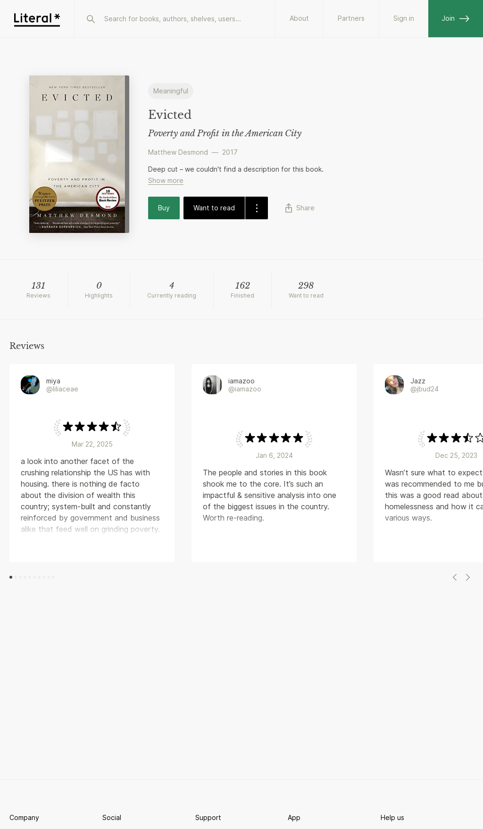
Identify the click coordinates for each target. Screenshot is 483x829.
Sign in (403, 18)
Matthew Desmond (178, 152)
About (299, 18)
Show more (165, 180)
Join (455, 18)
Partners (351, 18)
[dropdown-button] (256, 208)
